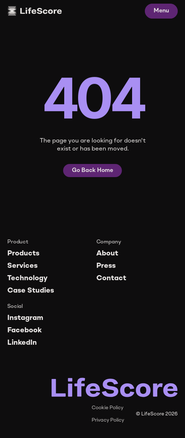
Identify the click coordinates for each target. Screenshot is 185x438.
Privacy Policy (108, 420)
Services (22, 266)
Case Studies (30, 290)
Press (106, 266)
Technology (27, 278)
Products (23, 253)
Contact (111, 278)
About (107, 253)
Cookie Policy (107, 407)
